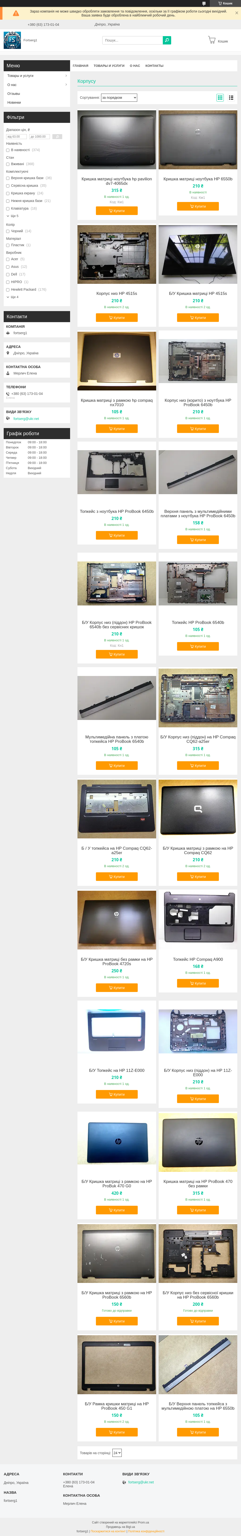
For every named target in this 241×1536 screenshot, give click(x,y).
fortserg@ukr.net (26, 419)
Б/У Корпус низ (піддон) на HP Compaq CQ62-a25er (198, 739)
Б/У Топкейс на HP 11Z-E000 (116, 1070)
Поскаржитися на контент (108, 1531)
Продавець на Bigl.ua (120, 1527)
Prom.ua (143, 1522)
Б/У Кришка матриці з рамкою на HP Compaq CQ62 (198, 850)
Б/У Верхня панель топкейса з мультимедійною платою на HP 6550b (198, 1406)
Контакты (155, 66)
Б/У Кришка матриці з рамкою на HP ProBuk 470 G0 (117, 1183)
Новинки (14, 102)
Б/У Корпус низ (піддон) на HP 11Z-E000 (198, 1072)
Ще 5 (14, 216)
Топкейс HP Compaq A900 (198, 959)
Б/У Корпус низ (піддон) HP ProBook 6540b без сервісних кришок (116, 624)
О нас (135, 66)
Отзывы (13, 94)
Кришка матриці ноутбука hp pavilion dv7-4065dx (117, 181)
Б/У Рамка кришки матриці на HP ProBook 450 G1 (117, 1406)
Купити (119, 211)
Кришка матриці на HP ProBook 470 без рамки (198, 1183)
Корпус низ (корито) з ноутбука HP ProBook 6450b (198, 402)
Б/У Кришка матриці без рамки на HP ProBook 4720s (117, 961)
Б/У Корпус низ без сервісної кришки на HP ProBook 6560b (198, 1295)
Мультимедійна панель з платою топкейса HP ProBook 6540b (116, 739)
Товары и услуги (109, 66)
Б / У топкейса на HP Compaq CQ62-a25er (116, 850)
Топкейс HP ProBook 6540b (198, 622)
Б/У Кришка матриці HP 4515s (198, 293)
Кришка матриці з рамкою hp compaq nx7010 (117, 402)
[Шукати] (167, 40)
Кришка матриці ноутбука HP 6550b (198, 179)
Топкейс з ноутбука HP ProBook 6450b (117, 511)
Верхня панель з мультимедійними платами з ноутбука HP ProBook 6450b (198, 513)
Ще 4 (14, 297)
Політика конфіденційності (146, 1531)
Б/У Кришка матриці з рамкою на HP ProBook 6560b (117, 1295)
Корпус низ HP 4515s (116, 293)
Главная (80, 66)
